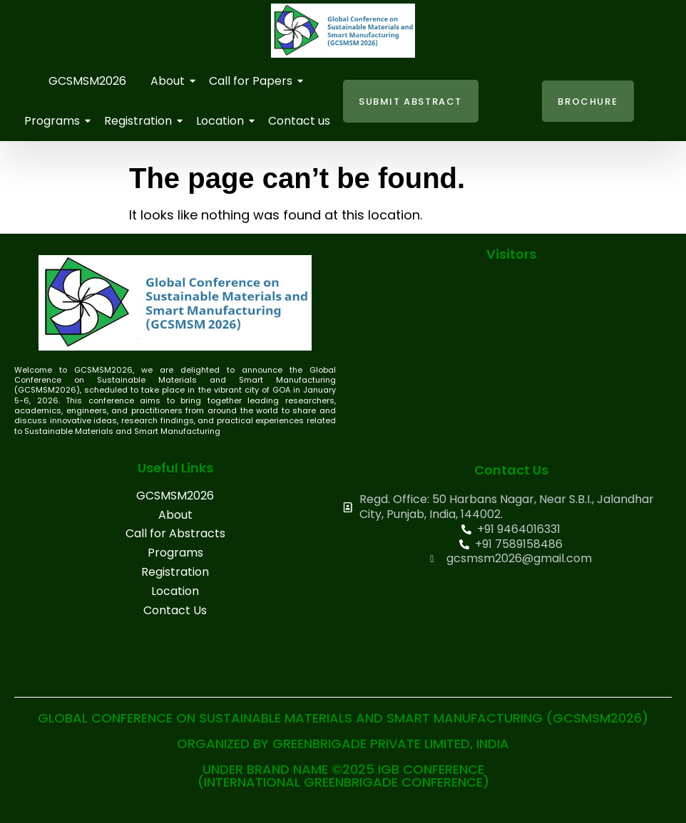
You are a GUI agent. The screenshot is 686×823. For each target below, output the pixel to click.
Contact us (299, 121)
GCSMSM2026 (87, 81)
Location (222, 121)
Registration (140, 121)
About (170, 81)
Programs (54, 121)
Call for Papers (253, 81)
